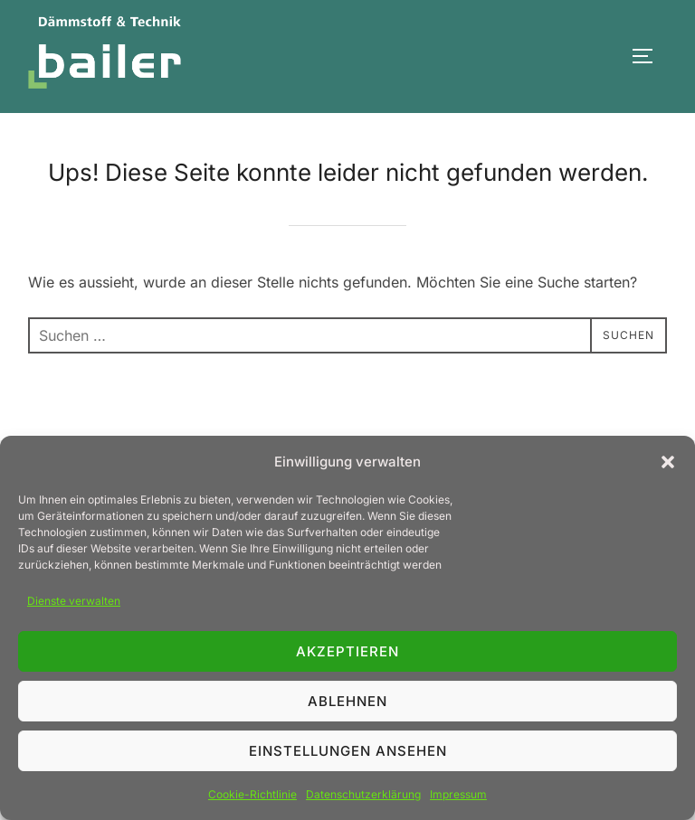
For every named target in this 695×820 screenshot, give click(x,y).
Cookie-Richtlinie (252, 794)
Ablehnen (347, 701)
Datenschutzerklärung (363, 794)
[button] (668, 462)
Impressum (458, 794)
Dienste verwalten (73, 601)
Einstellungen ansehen (348, 750)
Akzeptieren (347, 651)
